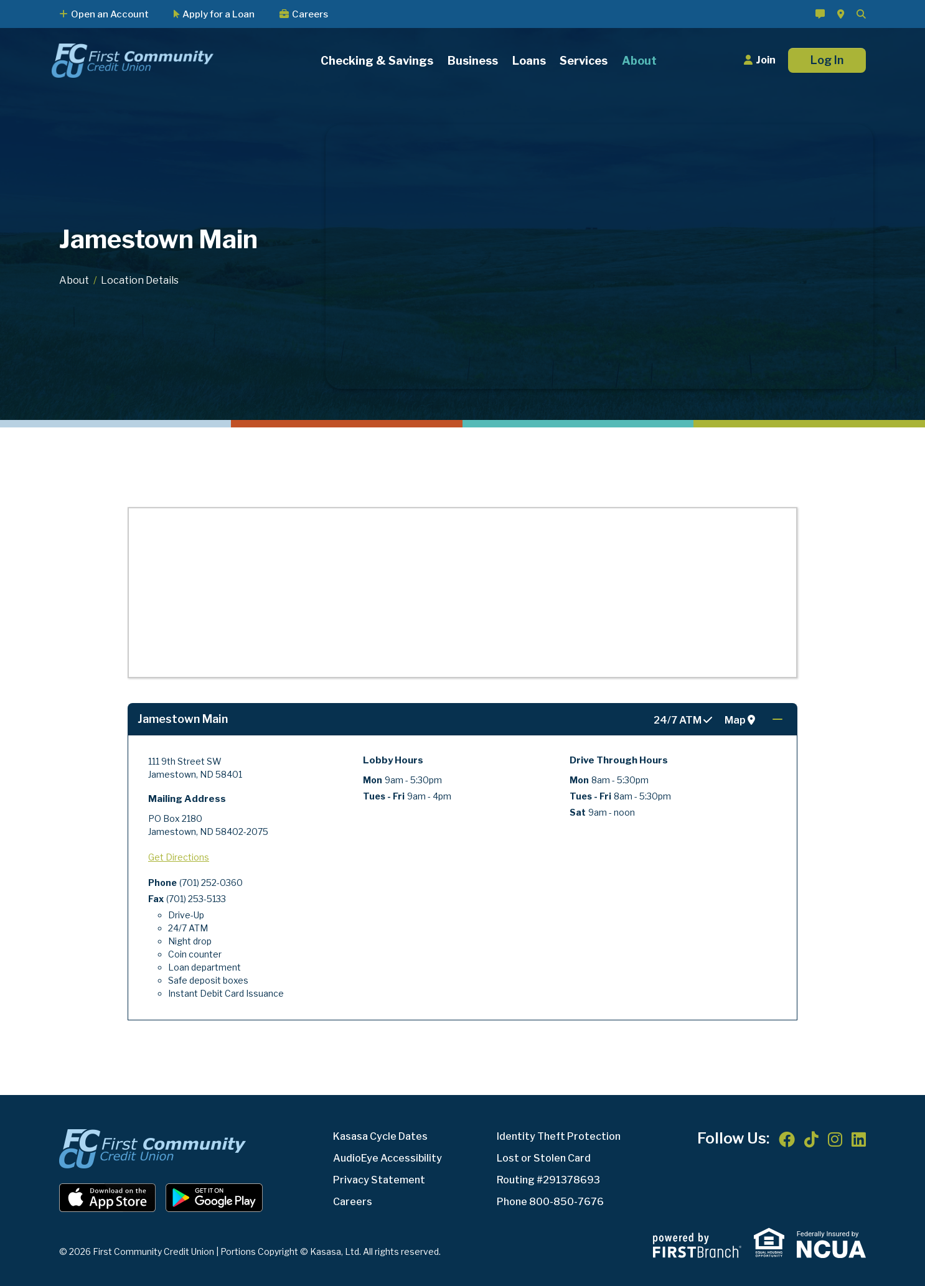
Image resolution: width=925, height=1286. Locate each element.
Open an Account (110, 14)
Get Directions (178, 857)
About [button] (639, 60)
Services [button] (584, 60)
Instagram (835, 1139)
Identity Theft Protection (559, 1136)
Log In (826, 60)
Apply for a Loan (218, 14)
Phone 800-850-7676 (550, 1202)
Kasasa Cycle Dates (380, 1136)
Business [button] (473, 60)
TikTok (811, 1139)
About (74, 280)
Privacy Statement (379, 1180)
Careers (310, 14)
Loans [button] (529, 60)
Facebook (787, 1139)
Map (740, 720)
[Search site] (861, 14)
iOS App (107, 1197)
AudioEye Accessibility (387, 1158)
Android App (214, 1197)
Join (766, 60)
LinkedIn (859, 1139)
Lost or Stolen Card (544, 1158)
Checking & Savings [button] (377, 60)
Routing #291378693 (548, 1180)
